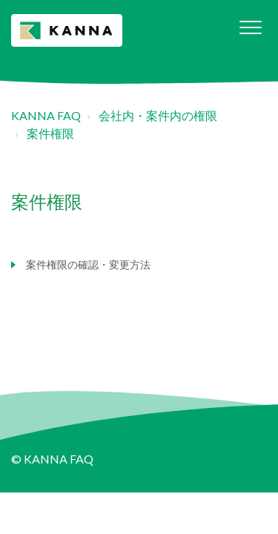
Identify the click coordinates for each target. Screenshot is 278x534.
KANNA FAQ (46, 115)
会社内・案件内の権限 (158, 115)
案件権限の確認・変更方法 (88, 264)
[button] (250, 27)
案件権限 (50, 133)
